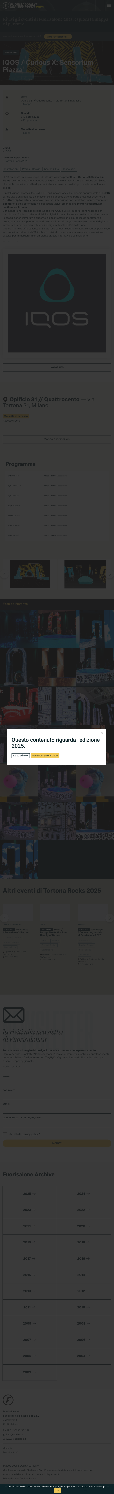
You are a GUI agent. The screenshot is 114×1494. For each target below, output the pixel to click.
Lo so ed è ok (20, 755)
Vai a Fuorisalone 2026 (45, 755)
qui (103, 1486)
